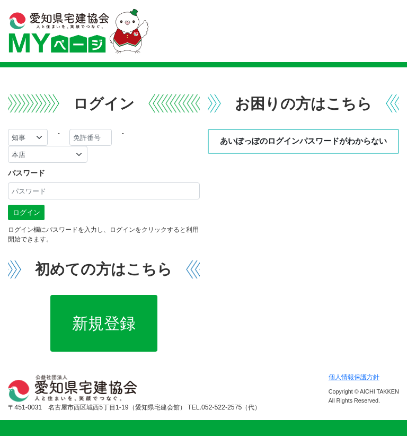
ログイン (26, 212)
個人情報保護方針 (354, 377)
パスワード (26, 173)
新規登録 (104, 323)
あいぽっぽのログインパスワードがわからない (303, 140)
